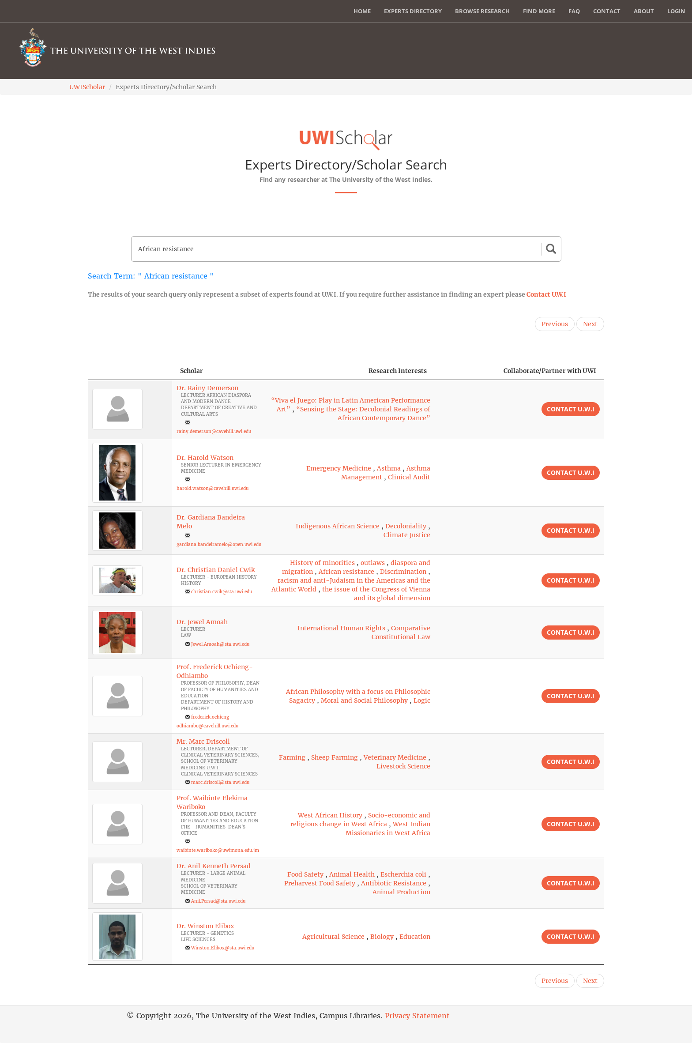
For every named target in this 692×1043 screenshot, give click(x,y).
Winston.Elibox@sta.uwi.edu (222, 948)
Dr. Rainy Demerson (207, 388)
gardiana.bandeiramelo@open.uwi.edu (219, 544)
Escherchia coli (403, 874)
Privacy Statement (417, 1015)
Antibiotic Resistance (393, 883)
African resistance (346, 572)
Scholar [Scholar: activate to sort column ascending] (191, 371)
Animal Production (401, 892)
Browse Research (482, 11)
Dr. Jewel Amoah (202, 622)
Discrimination (403, 572)
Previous (555, 324)
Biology (382, 937)
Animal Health (352, 874)
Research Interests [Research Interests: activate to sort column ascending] (398, 371)
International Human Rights (341, 628)
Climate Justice (407, 535)
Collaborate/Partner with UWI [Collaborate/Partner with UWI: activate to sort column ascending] (550, 371)
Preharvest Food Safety (319, 883)
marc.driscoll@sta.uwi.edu (220, 782)
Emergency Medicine (338, 468)
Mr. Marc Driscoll (203, 742)
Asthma (389, 468)
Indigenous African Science (338, 526)
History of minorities (322, 563)
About (644, 11)
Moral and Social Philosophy (364, 700)
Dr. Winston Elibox (205, 926)
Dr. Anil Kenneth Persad (214, 866)
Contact (607, 11)
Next (590, 324)
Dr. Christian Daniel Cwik (216, 570)
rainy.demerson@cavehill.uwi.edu (214, 431)
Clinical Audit (409, 477)
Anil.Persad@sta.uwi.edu (218, 901)
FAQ (574, 11)
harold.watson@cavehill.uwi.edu (212, 488)
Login (676, 11)
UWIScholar (87, 87)
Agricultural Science (333, 937)
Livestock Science (403, 766)
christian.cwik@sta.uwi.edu (221, 592)
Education (414, 937)
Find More (539, 11)
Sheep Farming (334, 757)
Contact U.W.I (546, 294)
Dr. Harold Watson (205, 458)
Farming (292, 757)
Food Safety (305, 874)
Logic (422, 700)
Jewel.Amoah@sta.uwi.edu (220, 644)
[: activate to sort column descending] (130, 371)
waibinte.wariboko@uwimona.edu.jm (218, 850)
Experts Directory (413, 11)
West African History (330, 815)
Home (362, 11)
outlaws (373, 563)
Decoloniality (405, 526)
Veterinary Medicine (395, 757)
